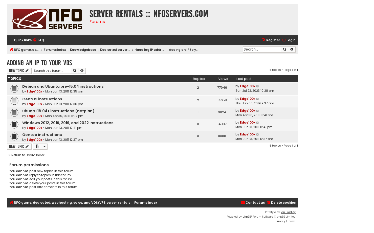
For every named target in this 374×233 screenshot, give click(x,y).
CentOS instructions (42, 99)
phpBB (247, 217)
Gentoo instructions (42, 134)
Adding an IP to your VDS (39, 63)
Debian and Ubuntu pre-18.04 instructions (63, 86)
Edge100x (34, 91)
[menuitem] (38, 40)
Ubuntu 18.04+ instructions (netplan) (58, 110)
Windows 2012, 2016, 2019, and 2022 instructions (68, 122)
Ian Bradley (288, 212)
